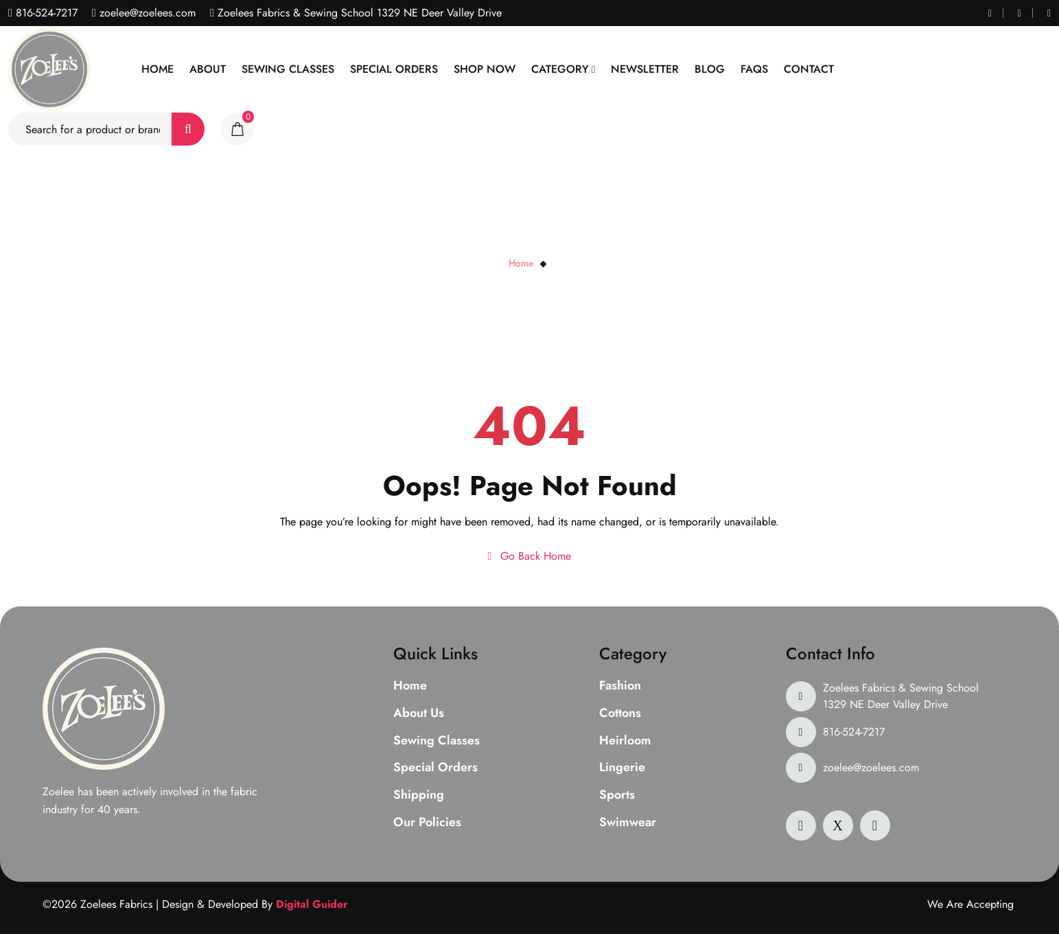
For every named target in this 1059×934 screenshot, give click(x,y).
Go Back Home (530, 556)
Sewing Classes (288, 69)
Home (157, 69)
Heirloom (625, 741)
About (207, 69)
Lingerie (622, 768)
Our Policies (427, 823)
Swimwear (627, 823)
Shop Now (484, 69)
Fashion (620, 686)
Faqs (754, 69)
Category (560, 69)
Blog (710, 69)
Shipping (418, 795)
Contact (809, 69)
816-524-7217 (45, 13)
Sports (617, 795)
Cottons (620, 713)
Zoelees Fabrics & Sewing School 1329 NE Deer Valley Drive (901, 696)
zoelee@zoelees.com (146, 13)
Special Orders (394, 69)
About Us (418, 713)
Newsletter (645, 69)
